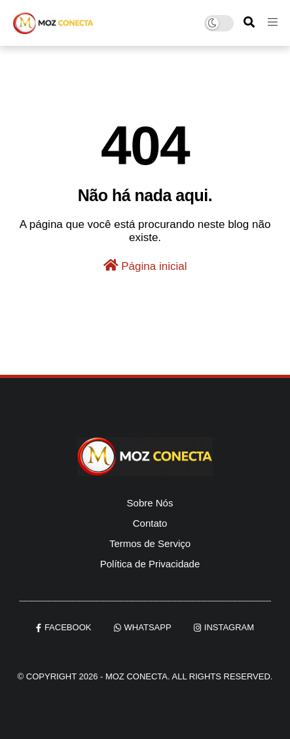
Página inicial (145, 266)
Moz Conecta (136, 676)
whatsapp (148, 627)
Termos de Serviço (149, 543)
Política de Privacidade (150, 563)
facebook (68, 627)
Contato (150, 523)
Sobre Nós (150, 502)
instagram (229, 627)
